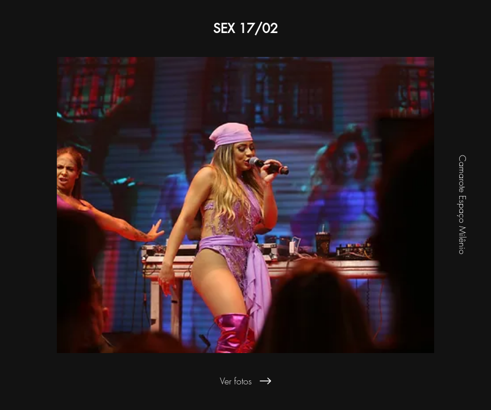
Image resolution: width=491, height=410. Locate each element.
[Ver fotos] (245, 381)
